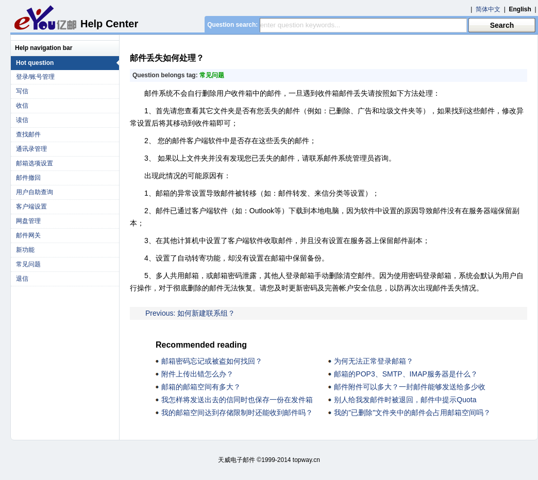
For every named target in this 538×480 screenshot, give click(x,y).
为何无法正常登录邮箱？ (373, 361)
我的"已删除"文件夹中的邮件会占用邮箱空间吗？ (412, 412)
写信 (22, 91)
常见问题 (28, 264)
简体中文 (488, 9)
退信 (22, 278)
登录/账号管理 (35, 76)
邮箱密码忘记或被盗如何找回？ (211, 361)
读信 (22, 120)
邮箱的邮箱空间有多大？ (201, 387)
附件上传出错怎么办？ (197, 374)
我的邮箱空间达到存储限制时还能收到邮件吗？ (237, 412)
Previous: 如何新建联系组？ (190, 313)
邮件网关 (28, 235)
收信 (22, 105)
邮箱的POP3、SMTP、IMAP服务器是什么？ (405, 374)
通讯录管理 (31, 148)
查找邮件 (28, 134)
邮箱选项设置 (34, 163)
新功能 (25, 249)
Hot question (67, 62)
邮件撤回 (28, 177)
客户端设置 (31, 206)
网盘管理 (28, 221)
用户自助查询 (34, 192)
